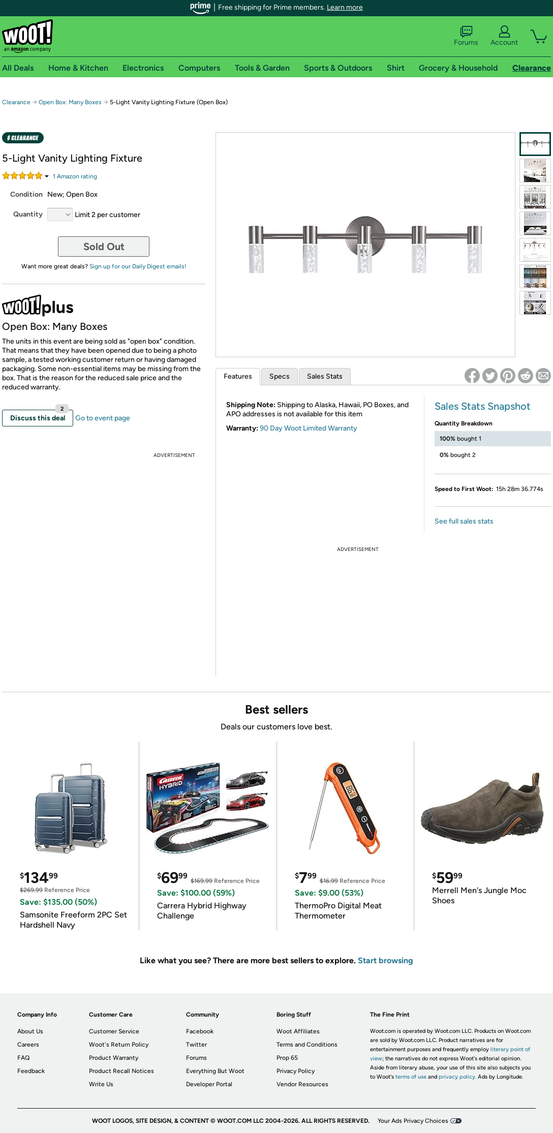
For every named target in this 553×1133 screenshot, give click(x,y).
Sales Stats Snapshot (483, 406)
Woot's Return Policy (118, 1044)
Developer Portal (209, 1084)
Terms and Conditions (306, 1044)
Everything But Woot (215, 1071)
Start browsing (385, 960)
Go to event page (102, 418)
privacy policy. (457, 1077)
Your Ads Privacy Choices (413, 1120)
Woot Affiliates (298, 1031)
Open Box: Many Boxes (70, 102)
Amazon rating (75, 176)
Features (238, 376)
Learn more (345, 7)
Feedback (31, 1071)
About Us (30, 1031)
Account (504, 36)
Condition (26, 194)
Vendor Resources (302, 1084)
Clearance (16, 102)
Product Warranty (113, 1057)
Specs (279, 376)
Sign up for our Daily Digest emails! (138, 266)
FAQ (23, 1057)
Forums (466, 36)
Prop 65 (287, 1057)
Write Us (101, 1084)
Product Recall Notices (121, 1071)
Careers (28, 1044)
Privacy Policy (295, 1071)
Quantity (28, 214)
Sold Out (104, 246)
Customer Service (114, 1031)
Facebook (199, 1031)
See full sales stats (464, 521)
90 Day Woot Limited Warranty (308, 428)
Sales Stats (325, 376)
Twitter (196, 1044)
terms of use (410, 1077)
